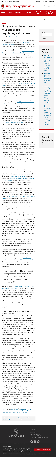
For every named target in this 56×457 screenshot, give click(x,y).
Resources (18, 12)
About (3, 12)
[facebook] (31, 441)
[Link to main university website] (16, 438)
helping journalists (15, 409)
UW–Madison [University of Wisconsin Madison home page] (10, 1)
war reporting (23, 412)
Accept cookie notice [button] (42, 450)
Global (16, 408)
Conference (29, 12)
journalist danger (6, 411)
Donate (51, 1)
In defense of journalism (48, 56)
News (10, 12)
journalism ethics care (25, 409)
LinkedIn (45, 1)
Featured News (11, 408)
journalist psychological (17, 411)
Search (43, 32)
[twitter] (35, 441)
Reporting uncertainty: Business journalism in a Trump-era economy (47, 79)
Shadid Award (39, 12)
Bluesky (38, 1)
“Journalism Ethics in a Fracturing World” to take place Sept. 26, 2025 (47, 65)
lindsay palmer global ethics (13, 412)
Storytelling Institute (49, 12)
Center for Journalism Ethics (19, 6)
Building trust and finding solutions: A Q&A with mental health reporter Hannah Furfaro (47, 94)
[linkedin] (38, 441)
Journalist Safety (23, 408)
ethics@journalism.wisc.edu (41, 437)
